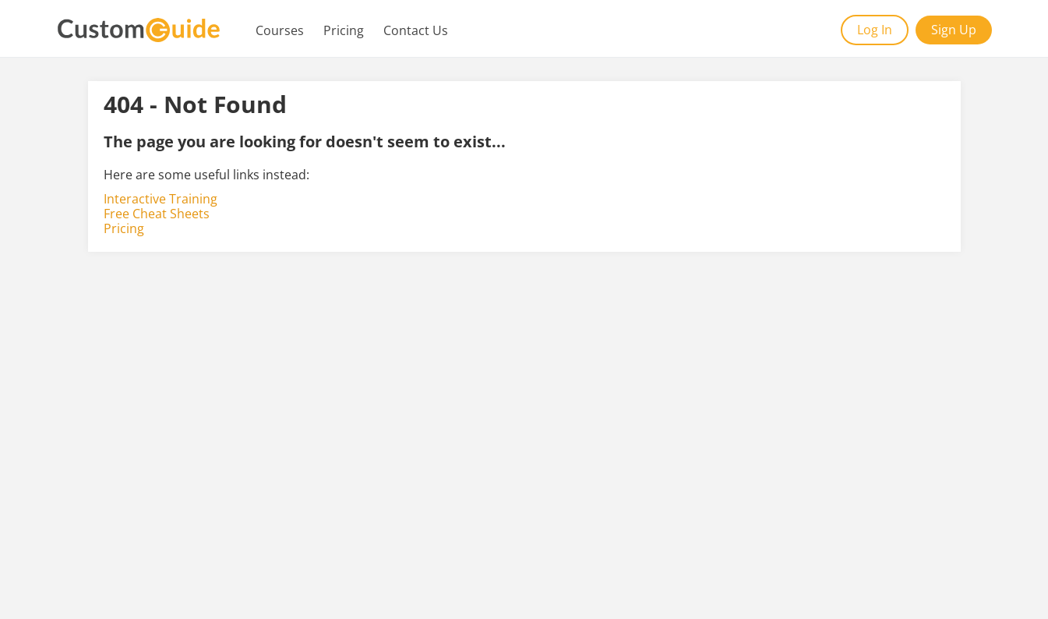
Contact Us (415, 30)
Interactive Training (160, 198)
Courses (280, 30)
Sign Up (953, 29)
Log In (874, 29)
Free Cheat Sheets (157, 213)
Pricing (343, 30)
